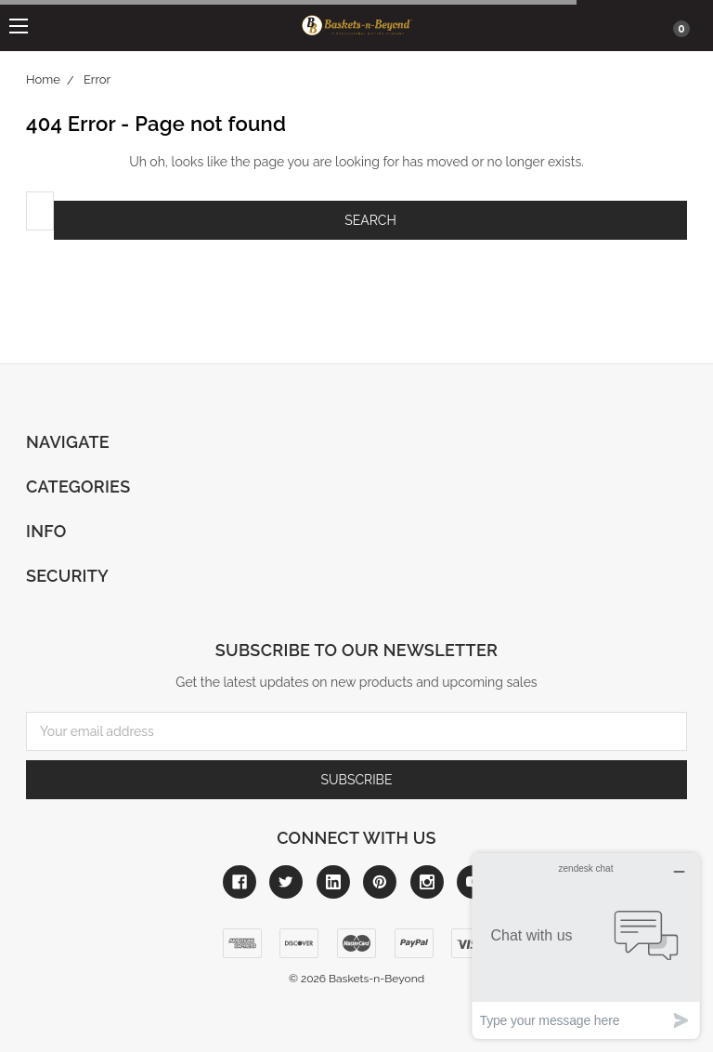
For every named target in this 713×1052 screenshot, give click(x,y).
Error (97, 79)
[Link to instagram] (427, 882)
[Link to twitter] (286, 882)
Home (43, 79)
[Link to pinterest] (379, 882)
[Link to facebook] (239, 882)
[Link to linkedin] (333, 882)
